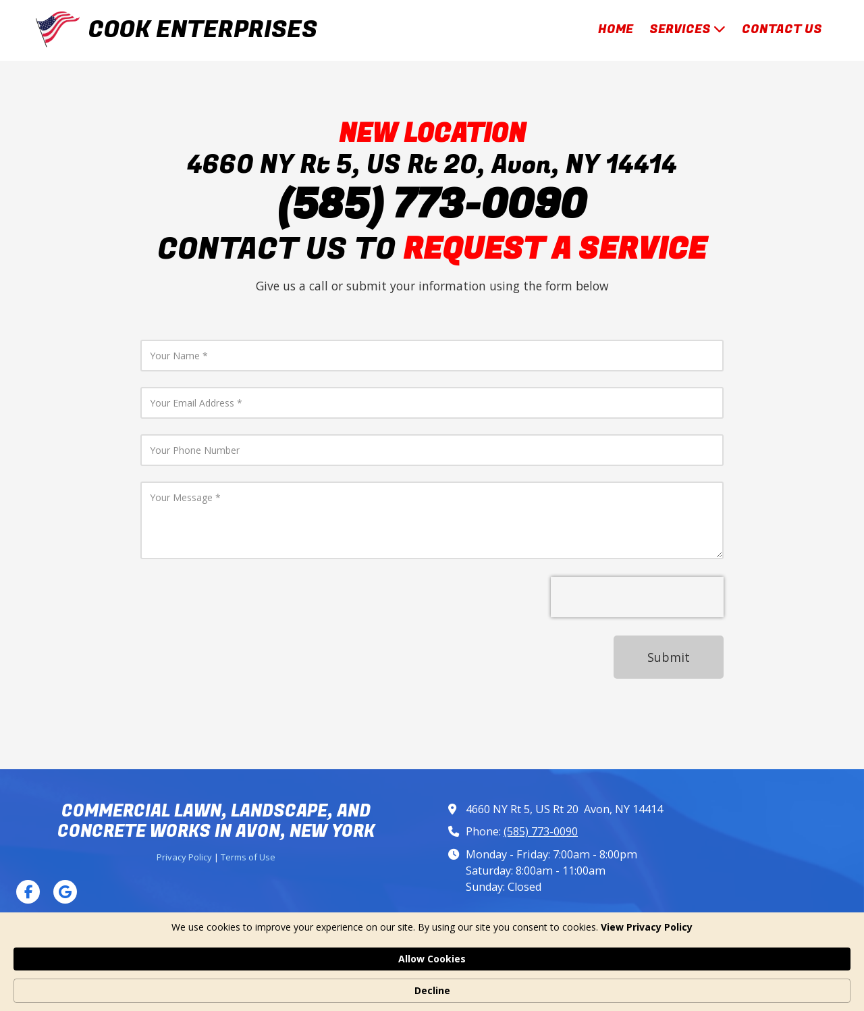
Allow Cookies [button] (611, 983)
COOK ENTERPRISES (202, 29)
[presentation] (637, 597)
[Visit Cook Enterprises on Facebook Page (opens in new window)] (28, 892)
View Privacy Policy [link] (213, 990)
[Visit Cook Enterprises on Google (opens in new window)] (65, 892)
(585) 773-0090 (541, 831)
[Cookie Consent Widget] (432, 984)
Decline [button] (704, 983)
